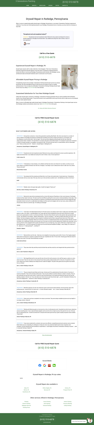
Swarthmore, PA (26, 383)
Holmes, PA (67, 379)
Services (35, 6)
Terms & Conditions (50, 417)
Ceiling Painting (67, 397)
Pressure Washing (67, 395)
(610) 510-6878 (70, 2)
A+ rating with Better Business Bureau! (47, 100)
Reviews (50, 5)
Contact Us (65, 5)
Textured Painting (47, 397)
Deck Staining (47, 395)
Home (27, 5)
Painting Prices (26, 399)
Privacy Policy (42, 417)
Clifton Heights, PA (47, 379)
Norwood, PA (47, 381)
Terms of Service (56, 422)
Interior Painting (67, 393)
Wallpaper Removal (26, 397)
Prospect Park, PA (67, 381)
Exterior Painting (26, 395)
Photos (57, 5)
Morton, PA (26, 381)
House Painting (47, 393)
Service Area (42, 5)
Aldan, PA (26, 379)
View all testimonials (47, 326)
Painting (26, 393)
